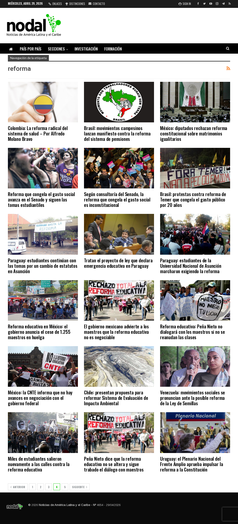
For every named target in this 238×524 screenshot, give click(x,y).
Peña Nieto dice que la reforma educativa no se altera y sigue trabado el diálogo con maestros (114, 464)
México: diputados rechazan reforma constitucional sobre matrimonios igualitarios (193, 133)
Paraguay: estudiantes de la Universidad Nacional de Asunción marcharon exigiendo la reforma (190, 266)
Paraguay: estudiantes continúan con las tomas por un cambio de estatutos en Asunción (42, 266)
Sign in (185, 3)
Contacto (96, 3)
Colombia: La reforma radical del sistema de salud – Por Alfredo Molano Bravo (38, 133)
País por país (30, 49)
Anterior (17, 487)
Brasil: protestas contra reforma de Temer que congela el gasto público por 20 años (193, 199)
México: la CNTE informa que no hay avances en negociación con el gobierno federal (40, 398)
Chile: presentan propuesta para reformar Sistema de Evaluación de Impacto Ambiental (116, 398)
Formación (113, 49)
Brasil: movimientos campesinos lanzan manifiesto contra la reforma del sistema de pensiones (117, 133)
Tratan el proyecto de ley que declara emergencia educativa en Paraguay (118, 263)
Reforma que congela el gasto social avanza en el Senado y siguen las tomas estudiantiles (41, 199)
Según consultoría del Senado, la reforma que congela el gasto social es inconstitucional (117, 199)
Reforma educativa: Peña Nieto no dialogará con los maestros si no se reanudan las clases (192, 332)
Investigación (86, 49)
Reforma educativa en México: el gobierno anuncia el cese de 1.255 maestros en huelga (39, 332)
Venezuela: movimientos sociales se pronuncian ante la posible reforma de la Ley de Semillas (192, 398)
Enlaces (55, 3)
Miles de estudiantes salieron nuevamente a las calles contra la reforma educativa (38, 464)
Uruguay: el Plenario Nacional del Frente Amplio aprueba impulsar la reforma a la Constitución (191, 464)
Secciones (56, 49)
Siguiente (79, 487)
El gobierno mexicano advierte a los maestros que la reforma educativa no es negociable (116, 332)
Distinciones (75, 3)
